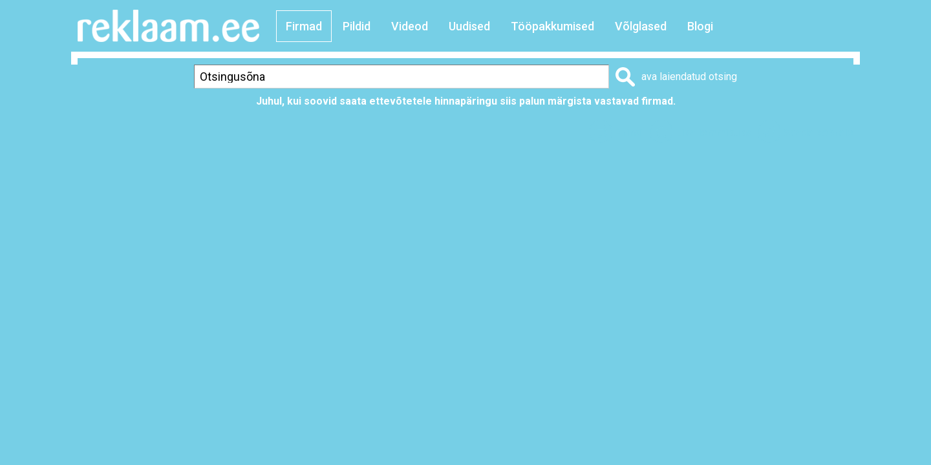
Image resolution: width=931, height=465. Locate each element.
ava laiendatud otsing (689, 76)
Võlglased (641, 26)
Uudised (469, 26)
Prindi (629, 133)
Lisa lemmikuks (713, 133)
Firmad (304, 26)
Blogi (700, 26)
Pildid (356, 26)
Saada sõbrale (818, 133)
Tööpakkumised (552, 26)
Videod (409, 26)
